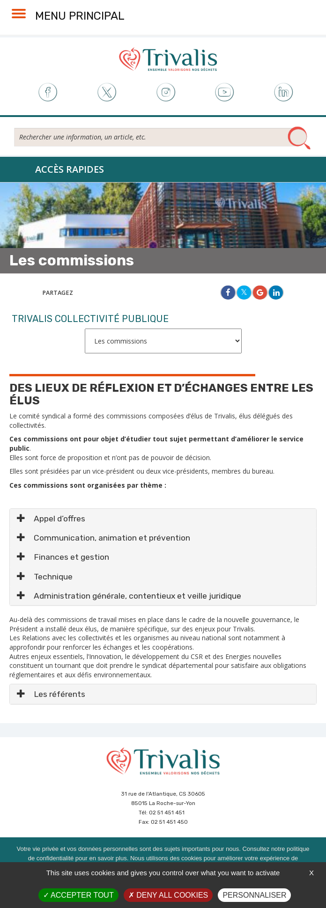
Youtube (225, 92)
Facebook (47, 92)
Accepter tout (78, 895)
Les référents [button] (51, 694)
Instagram (166, 92)
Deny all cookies (168, 895)
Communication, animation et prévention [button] (103, 537)
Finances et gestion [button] (63, 557)
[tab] (163, 518)
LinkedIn (284, 92)
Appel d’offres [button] (51, 518)
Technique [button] (45, 576)
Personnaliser (254, 895)
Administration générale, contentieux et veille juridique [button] (129, 595)
